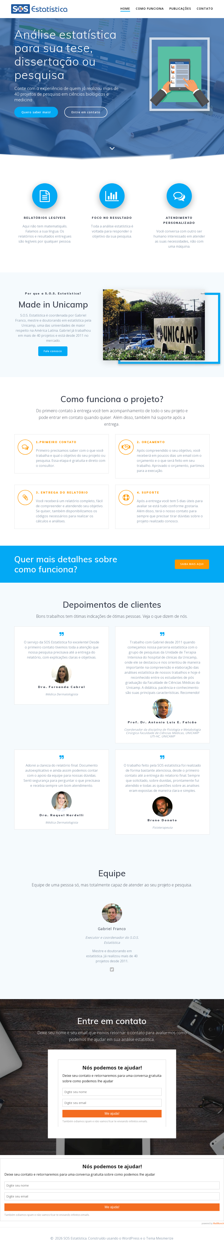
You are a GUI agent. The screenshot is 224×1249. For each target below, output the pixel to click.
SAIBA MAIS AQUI (192, 564)
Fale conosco (53, 351)
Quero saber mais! (36, 112)
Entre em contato (85, 112)
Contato (205, 9)
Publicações (180, 9)
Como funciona (150, 9)
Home (125, 9)
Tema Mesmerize (159, 1238)
